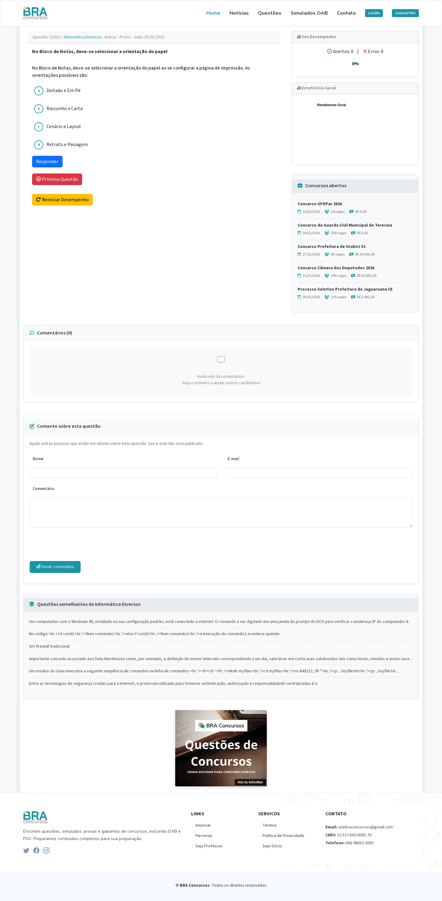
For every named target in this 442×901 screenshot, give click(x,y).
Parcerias (203, 836)
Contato (346, 13)
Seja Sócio (272, 846)
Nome (38, 459)
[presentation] (76, 544)
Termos (270, 825)
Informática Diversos (83, 37)
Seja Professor (209, 846)
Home (213, 13)
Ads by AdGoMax (250, 782)
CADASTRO (405, 13)
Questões (269, 13)
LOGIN (374, 13)
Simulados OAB (309, 13)
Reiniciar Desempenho (62, 199)
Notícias (239, 13)
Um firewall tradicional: (49, 646)
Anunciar (203, 825)
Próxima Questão (57, 179)
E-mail (233, 459)
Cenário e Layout (63, 126)
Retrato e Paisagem (67, 144)
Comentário (43, 489)
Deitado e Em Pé (63, 90)
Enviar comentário (55, 567)
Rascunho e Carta (64, 108)
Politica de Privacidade (283, 836)
